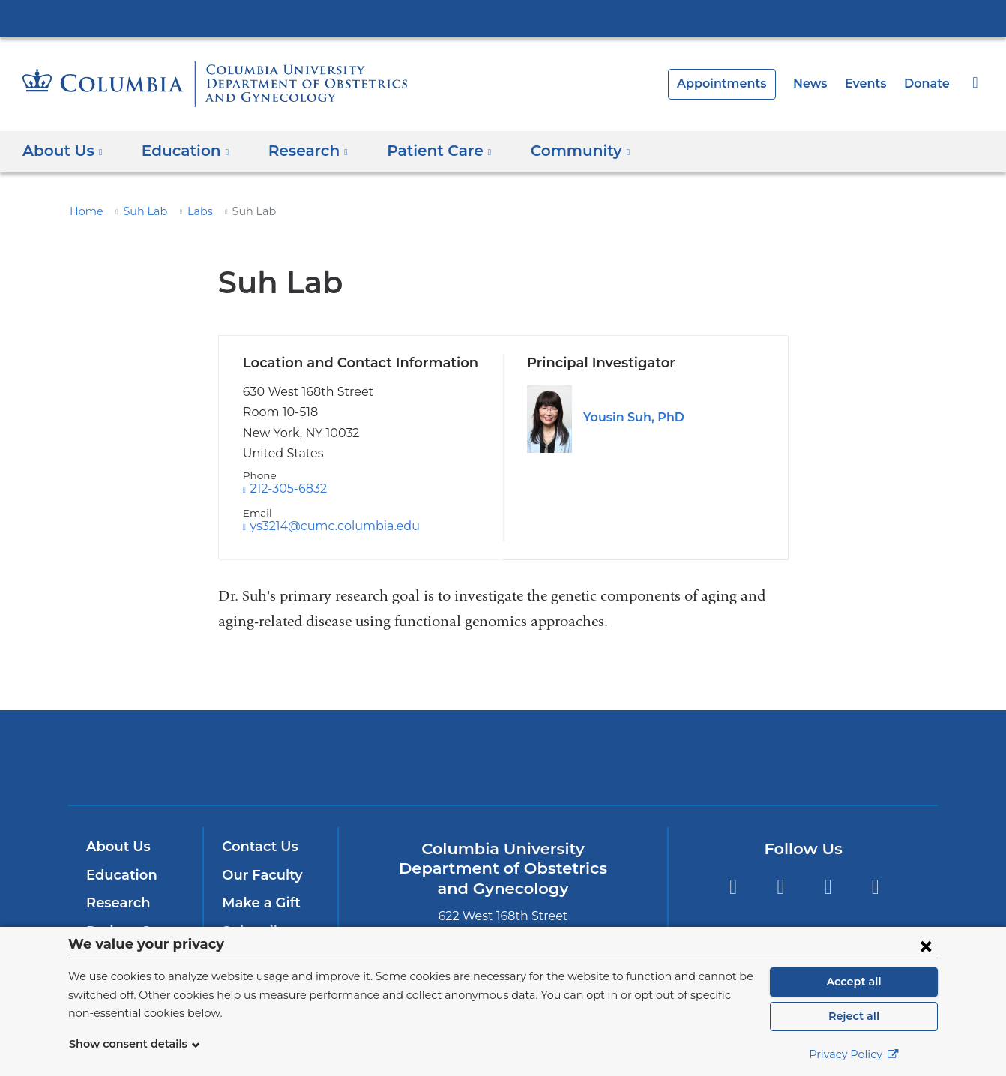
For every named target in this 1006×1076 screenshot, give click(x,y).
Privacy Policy (854, 1054)
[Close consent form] (926, 946)
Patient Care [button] (422, 150)
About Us (116, 846)
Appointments (735, 83)
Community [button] (555, 150)
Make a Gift (258, 902)
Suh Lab (138, 211)
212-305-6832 (287, 488)
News (818, 83)
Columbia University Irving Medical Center (503, 17)
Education (118, 875)
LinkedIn (875, 886)
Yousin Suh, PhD (631, 417)
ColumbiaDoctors (719, 757)
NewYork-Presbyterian (503, 767)
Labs (190, 211)
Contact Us (257, 846)
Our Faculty (259, 875)
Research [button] (298, 150)
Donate (929, 83)
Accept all (853, 982)
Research (116, 902)
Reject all (853, 1016)
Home (84, 211)
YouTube (828, 886)
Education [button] (179, 150)
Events (871, 83)
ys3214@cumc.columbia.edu (327, 526)
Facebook (732, 886)
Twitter (780, 886)
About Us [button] (62, 150)
